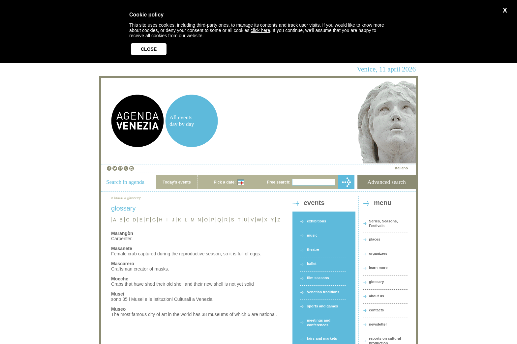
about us (376, 296)
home (118, 198)
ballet (312, 264)
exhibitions (316, 221)
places (374, 239)
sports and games (322, 306)
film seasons (318, 278)
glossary (134, 198)
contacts (376, 310)
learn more (378, 268)
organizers (378, 253)
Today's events (177, 182)
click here (260, 30)
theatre (313, 249)
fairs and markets (322, 338)
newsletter (378, 324)
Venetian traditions (323, 292)
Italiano (401, 168)
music (312, 235)
